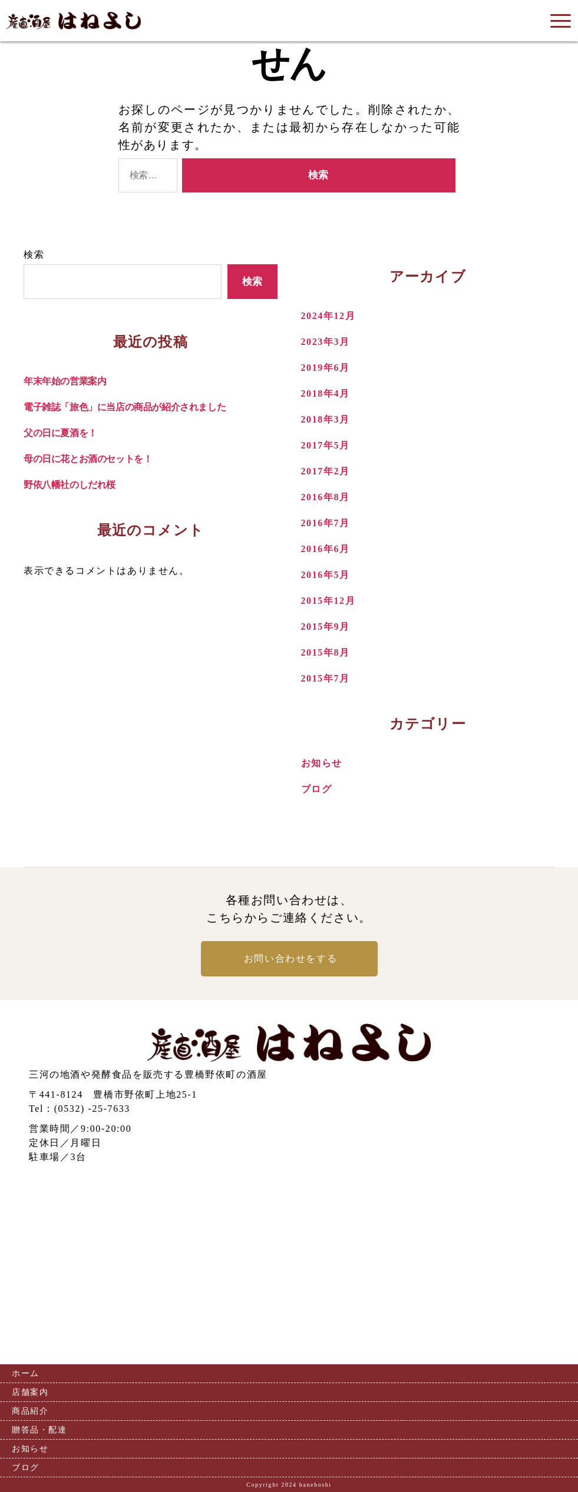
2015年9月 (325, 627)
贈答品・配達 (39, 1429)
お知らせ (321, 763)
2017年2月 (325, 471)
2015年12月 (328, 601)
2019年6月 (325, 368)
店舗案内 (30, 1392)
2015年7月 (325, 678)
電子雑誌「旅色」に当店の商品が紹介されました (125, 407)
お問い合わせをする (290, 958)
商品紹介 (30, 1411)
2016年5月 (325, 575)
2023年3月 (325, 342)
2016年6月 (325, 549)
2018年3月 (325, 419)
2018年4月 (325, 393)
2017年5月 (325, 445)
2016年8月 (325, 497)
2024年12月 (328, 316)
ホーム (25, 1373)
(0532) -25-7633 (92, 1109)
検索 (34, 255)
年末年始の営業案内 (65, 381)
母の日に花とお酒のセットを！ (88, 459)
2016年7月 (325, 523)
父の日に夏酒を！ (60, 433)
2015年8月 (325, 652)
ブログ (316, 789)
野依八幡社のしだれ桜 (69, 485)
